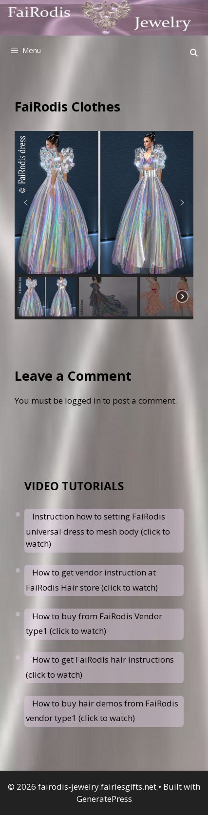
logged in (83, 400)
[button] (26, 202)
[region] (104, 225)
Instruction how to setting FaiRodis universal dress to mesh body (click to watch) (98, 530)
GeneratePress (104, 798)
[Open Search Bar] (193, 53)
